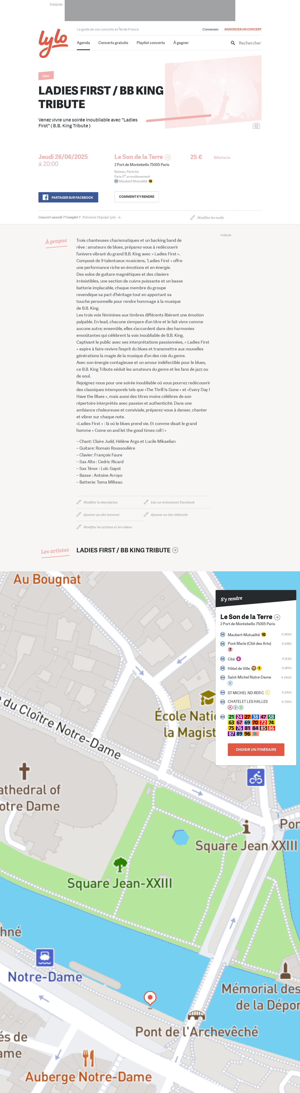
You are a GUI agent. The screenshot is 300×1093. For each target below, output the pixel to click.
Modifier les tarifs (210, 218)
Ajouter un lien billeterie (169, 515)
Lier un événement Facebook (173, 502)
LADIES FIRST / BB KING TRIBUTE (123, 550)
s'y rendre (138, 196)
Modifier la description (100, 502)
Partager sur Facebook (72, 197)
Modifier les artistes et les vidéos (107, 527)
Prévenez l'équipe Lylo (77, 217)
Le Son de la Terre (138, 157)
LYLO (53, 43)
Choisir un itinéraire (256, 749)
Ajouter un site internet (101, 515)
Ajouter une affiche (235, 126)
